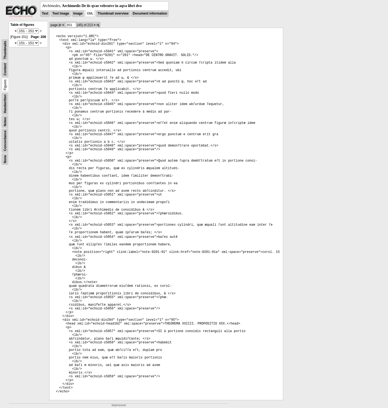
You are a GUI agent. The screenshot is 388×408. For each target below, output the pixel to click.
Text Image (60, 13)
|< (60, 25)
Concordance (5, 140)
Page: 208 (38, 37)
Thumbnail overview (113, 13)
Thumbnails (5, 50)
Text (45, 13)
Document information (150, 13)
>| (97, 25)
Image (78, 13)
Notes (5, 121)
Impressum (119, 405)
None (5, 159)
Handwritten (5, 104)
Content (5, 69)
